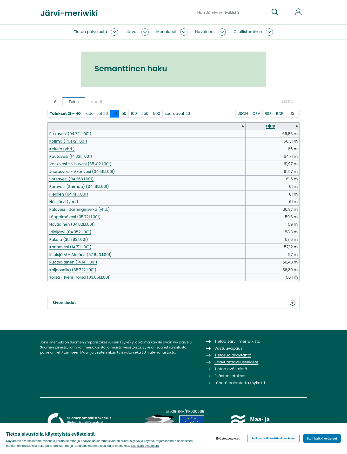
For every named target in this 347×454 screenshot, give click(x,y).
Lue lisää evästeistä (145, 445)
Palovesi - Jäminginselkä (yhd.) (79, 209)
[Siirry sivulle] (275, 12)
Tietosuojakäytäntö (232, 355)
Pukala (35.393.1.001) (68, 239)
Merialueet (166, 31)
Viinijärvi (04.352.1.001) (70, 232)
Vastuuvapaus (228, 348)
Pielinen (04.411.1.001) (68, 194)
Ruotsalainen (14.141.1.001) (73, 262)
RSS (268, 113)
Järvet (132, 31)
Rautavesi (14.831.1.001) (70, 156)
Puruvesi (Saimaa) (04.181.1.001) (79, 186)
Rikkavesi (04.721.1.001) (70, 134)
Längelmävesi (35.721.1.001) (74, 217)
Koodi (96, 102)
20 (114, 113)
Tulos (74, 102)
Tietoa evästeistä (230, 369)
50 (123, 113)
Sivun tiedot (173, 303)
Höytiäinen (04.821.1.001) (72, 224)
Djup (270, 126)
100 (134, 113)
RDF (279, 113)
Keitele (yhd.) (61, 149)
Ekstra (287, 101)
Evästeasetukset (228, 438)
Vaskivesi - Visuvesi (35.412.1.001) (80, 164)
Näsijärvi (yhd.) (63, 201)
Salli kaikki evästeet (322, 438)
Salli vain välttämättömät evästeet (273, 438)
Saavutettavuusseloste (236, 362)
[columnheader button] (147, 126)
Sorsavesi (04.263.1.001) (71, 179)
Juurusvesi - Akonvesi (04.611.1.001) (82, 171)
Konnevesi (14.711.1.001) (70, 247)
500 (156, 113)
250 (144, 113)
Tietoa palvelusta (90, 31)
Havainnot (205, 31)
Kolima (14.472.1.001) (68, 141)
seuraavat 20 (177, 113)
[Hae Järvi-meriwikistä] (231, 12)
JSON (243, 113)
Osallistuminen (248, 31)
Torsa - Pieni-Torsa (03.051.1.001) (80, 277)
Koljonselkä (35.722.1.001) (72, 270)
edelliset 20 (97, 113)
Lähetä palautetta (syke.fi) (239, 383)
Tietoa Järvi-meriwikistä (237, 341)
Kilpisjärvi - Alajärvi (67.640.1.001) (80, 254)
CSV (256, 113)
